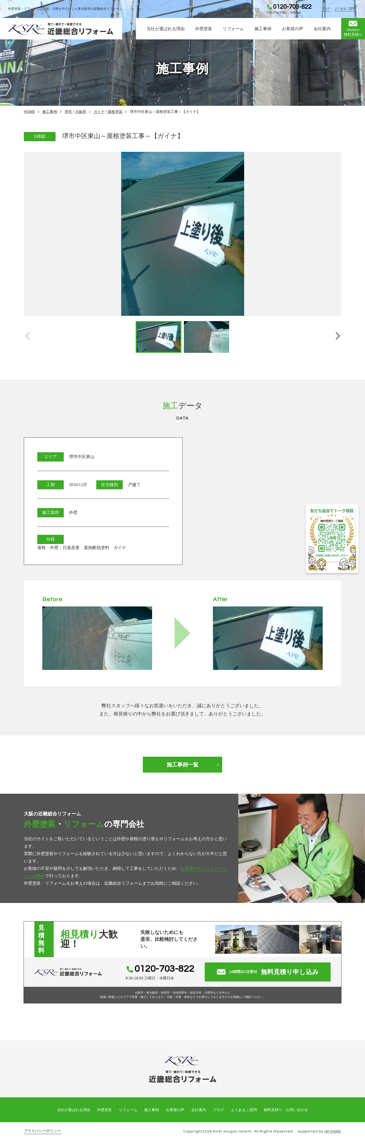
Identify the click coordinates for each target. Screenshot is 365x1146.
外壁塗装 (203, 28)
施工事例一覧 (182, 765)
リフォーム (233, 28)
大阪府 (80, 111)
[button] (337, 337)
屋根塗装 (115, 111)
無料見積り (353, 28)
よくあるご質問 (345, 8)
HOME (29, 111)
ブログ (326, 8)
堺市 (68, 111)
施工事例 (262, 28)
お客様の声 (292, 28)
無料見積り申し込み (268, 972)
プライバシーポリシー (42, 1131)
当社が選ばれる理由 (166, 28)
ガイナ (99, 111)
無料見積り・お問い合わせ (286, 1110)
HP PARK (333, 1131)
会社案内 (322, 28)
